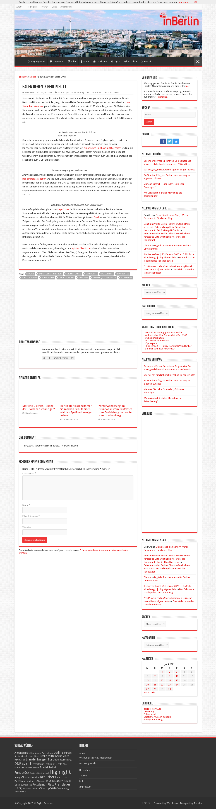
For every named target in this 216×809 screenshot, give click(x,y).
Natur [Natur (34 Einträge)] (57, 781)
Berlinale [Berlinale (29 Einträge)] (66, 752)
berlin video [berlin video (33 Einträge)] (62, 756)
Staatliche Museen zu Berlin (157, 717)
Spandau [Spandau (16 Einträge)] (36, 789)
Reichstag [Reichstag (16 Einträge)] (26, 789)
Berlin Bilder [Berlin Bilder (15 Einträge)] (20, 756)
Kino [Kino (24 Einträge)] (37, 777)
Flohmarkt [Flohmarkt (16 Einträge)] (19, 767)
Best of (146, 61)
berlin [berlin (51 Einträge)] (57, 752)
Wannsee (83, 278)
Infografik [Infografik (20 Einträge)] (19, 777)
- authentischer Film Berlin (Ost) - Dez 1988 (165, 335)
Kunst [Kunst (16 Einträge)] (59, 777)
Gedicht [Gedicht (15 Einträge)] (33, 773)
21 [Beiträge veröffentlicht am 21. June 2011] (154, 684)
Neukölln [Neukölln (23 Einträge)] (66, 781)
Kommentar (29, 473)
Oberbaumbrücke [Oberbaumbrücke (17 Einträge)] (23, 785)
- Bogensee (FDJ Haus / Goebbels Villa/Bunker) (168, 346)
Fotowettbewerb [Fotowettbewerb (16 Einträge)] (32, 767)
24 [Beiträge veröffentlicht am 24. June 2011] (177, 684)
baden (30, 274)
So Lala (129, 61)
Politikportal (150, 714)
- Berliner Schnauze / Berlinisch (159, 348)
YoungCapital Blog (153, 719)
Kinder (33, 76)
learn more (184, 2)
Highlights (32, 7)
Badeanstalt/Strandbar (34, 178)
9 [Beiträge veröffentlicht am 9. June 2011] (169, 676)
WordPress (172, 803)
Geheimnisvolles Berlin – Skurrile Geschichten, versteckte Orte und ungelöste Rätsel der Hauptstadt (167, 236)
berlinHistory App (153, 708)
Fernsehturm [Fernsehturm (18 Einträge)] (38, 764)
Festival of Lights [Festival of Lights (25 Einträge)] (53, 764)
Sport (67, 92)
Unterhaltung (77, 92)
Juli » (153, 692)
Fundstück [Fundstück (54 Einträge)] (22, 772)
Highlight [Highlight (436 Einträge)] (60, 772)
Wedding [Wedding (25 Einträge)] (64, 788)
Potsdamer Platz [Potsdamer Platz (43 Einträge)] (43, 784)
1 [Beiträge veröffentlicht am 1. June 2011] (162, 671)
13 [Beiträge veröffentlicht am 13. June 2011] (147, 680)
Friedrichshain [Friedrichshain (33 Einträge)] (48, 767)
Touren (44, 7)
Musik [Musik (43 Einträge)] (50, 781)
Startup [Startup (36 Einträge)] (45, 788)
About (19, 7)
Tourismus (100, 61)
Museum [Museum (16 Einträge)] (41, 781)
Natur (85, 61)
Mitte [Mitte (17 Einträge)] (34, 781)
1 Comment (96, 92)
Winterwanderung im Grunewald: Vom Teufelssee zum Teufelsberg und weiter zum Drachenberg (116, 410)
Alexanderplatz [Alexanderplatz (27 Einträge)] (23, 752)
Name (26, 505)
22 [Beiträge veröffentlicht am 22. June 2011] (162, 684)
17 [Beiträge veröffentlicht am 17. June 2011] (177, 680)
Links (54, 7)
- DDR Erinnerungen (154, 338)
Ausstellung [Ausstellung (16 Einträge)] (47, 753)
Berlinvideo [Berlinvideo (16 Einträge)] (20, 760)
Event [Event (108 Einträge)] (26, 763)
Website (26, 527)
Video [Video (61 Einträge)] (54, 788)
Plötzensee (123, 274)
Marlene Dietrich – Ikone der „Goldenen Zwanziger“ (38, 407)
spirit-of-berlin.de (81, 248)
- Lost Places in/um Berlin (156, 340)
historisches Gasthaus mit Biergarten (102, 148)
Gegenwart (57, 61)
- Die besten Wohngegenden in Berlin (163, 332)
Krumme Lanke (73, 274)
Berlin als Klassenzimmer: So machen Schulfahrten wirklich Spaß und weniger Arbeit (76, 410)
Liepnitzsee (63, 209)
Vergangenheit (37, 61)
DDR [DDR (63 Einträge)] (18, 763)
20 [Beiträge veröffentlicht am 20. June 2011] (147, 684)
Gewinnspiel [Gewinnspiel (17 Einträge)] (43, 773)
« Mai (146, 692)
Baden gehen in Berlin (50, 274)
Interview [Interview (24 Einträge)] (30, 777)
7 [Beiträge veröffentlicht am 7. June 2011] (154, 676)
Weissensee (126, 278)
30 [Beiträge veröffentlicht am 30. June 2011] (169, 689)
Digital (116, 61)
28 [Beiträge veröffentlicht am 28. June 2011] (154, 689)
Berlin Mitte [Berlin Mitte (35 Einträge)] (47, 756)
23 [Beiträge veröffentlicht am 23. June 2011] (169, 684)
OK (195, 2)
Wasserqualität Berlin (104, 278)
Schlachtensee (29, 278)
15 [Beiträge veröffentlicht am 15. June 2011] (162, 680)
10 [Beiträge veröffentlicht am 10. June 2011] (177, 676)
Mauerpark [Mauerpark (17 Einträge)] (25, 781)
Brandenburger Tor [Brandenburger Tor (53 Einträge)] (38, 759)
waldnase (29, 92)
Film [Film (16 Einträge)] (65, 764)
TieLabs (198, 803)
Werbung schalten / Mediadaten (95, 757)
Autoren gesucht (87, 763)
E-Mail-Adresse (31, 516)
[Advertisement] (78, 311)
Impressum (66, 7)
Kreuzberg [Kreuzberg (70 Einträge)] (48, 777)
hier (187, 86)
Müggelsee (106, 274)
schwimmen (48, 278)
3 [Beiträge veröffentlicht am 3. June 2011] (176, 671)
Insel (96, 217)
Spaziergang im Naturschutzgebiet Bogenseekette (169, 169)
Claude (147, 245)
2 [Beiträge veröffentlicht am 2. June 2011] (169, 671)
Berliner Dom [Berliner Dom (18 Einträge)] (32, 756)
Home (21, 61)
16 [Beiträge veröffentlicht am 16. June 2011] (169, 680)
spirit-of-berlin (66, 278)
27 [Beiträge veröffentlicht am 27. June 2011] (147, 689)
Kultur (72, 61)
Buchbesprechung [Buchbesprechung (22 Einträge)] (62, 759)
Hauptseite (161, 96)
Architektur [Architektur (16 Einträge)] (36, 753)
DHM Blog (149, 711)
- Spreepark (150, 343)
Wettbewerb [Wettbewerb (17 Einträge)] (20, 791)
